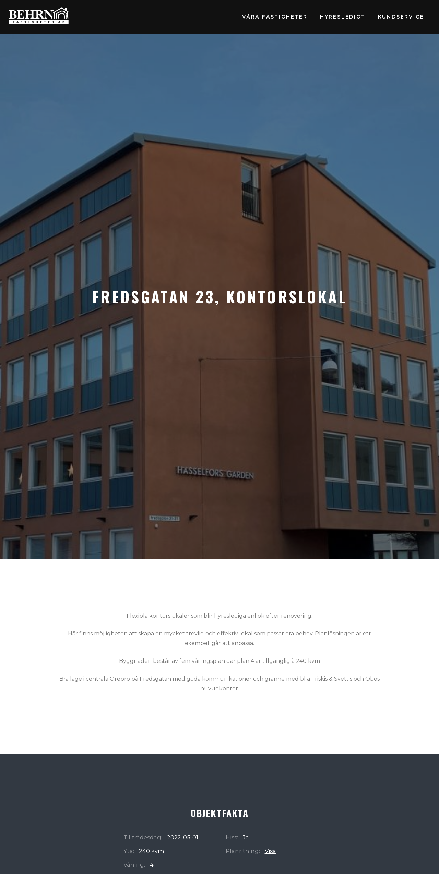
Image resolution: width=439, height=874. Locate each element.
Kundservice (401, 17)
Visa (270, 851)
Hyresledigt (343, 17)
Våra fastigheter (275, 17)
